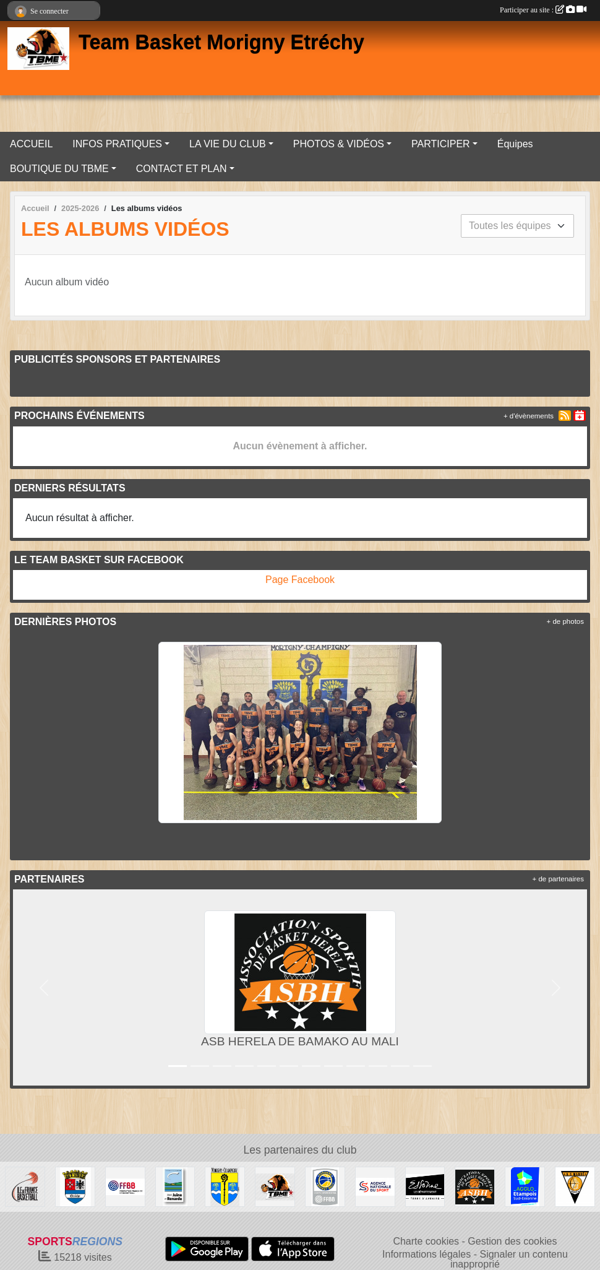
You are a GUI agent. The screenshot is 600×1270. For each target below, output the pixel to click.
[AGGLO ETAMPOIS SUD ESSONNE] (525, 1186)
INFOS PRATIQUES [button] (117, 144)
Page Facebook (300, 579)
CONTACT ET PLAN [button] (181, 168)
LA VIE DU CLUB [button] (227, 144)
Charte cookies (426, 1241)
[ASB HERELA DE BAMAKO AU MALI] (475, 1186)
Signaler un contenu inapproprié (509, 1259)
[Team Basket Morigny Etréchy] (275, 1186)
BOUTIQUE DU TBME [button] (59, 168)
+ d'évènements (529, 416)
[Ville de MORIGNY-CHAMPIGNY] (225, 1186)
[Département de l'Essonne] (425, 1186)
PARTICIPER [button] (440, 144)
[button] (43, 987)
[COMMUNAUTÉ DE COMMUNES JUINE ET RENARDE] (175, 1186)
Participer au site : (543, 10)
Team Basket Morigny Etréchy (221, 42)
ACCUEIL (31, 144)
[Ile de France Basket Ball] (25, 1186)
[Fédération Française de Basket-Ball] (125, 1186)
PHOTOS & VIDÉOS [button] (338, 144)
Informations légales (426, 1254)
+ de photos (565, 621)
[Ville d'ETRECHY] (75, 1186)
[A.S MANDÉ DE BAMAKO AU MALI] (575, 1186)
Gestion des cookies (512, 1241)
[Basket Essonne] (325, 1186)
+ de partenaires (558, 879)
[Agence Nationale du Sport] (375, 1186)
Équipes (515, 144)
